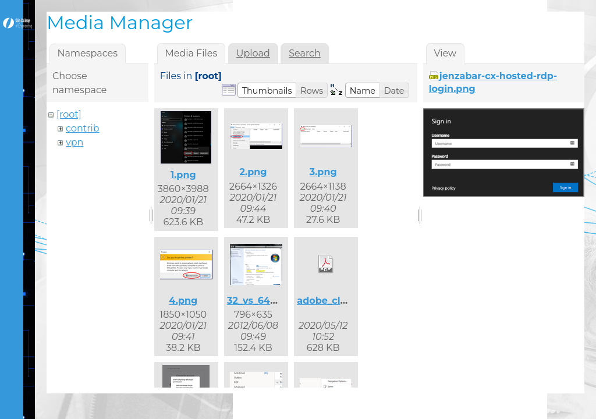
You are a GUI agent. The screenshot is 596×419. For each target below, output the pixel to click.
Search (305, 53)
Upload (253, 53)
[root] (68, 114)
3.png (323, 171)
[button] (267, 90)
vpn (74, 142)
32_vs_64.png (259, 300)
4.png (183, 300)
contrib (83, 128)
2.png (253, 171)
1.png (183, 174)
